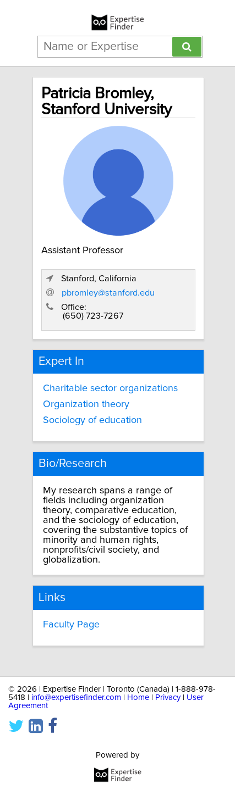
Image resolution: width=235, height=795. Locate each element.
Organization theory (86, 404)
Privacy (168, 697)
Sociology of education (92, 420)
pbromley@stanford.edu (108, 292)
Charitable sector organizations (110, 388)
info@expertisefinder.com (76, 697)
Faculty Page (71, 625)
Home (138, 697)
